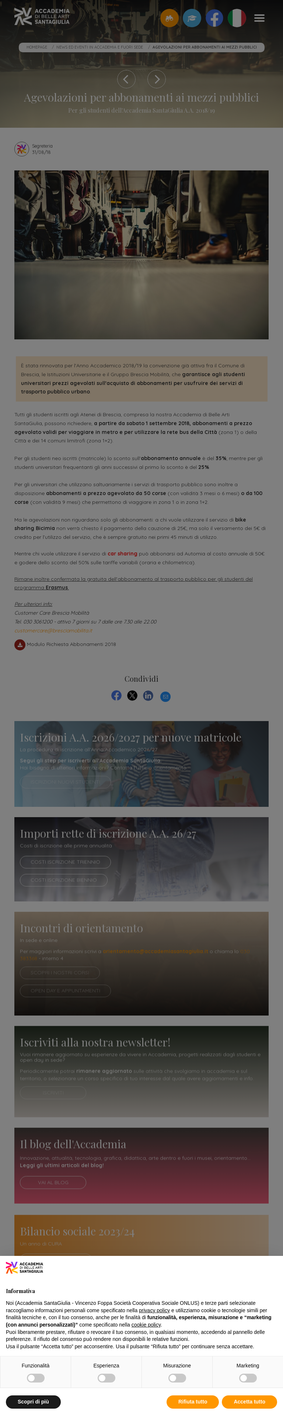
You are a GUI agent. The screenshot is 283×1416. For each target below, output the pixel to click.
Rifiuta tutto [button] (192, 1402)
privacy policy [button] (154, 1310)
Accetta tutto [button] (249, 1402)
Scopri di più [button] (33, 1402)
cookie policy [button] (146, 1325)
